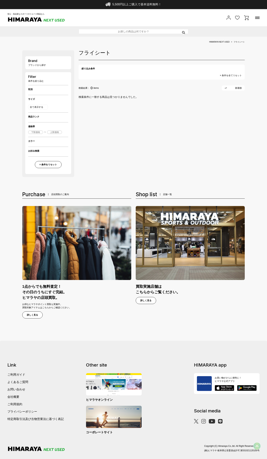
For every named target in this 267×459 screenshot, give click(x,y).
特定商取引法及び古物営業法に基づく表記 (35, 419)
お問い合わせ (16, 389)
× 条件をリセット (48, 164)
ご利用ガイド (16, 374)
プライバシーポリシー (22, 411)
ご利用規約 (14, 404)
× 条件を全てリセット (231, 75)
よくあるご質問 (17, 382)
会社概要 (13, 396)
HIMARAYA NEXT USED (219, 42)
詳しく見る (32, 315)
